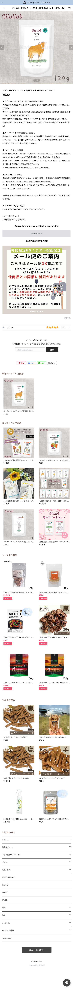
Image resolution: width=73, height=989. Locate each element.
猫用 (4, 915)
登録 (52, 350)
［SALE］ (5, 900)
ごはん (4, 862)
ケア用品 (5, 840)
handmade (6, 938)
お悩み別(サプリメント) (11, 855)
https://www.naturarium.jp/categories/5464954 (23, 209)
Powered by (37, 965)
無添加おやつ (7, 847)
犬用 (4, 908)
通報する (67, 318)
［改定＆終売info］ (9, 877)
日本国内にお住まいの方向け (36, 241)
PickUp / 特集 (8, 930)
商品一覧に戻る (36, 950)
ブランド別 (6, 923)
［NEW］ (5, 892)
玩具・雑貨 (6, 870)
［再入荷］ (5, 885)
